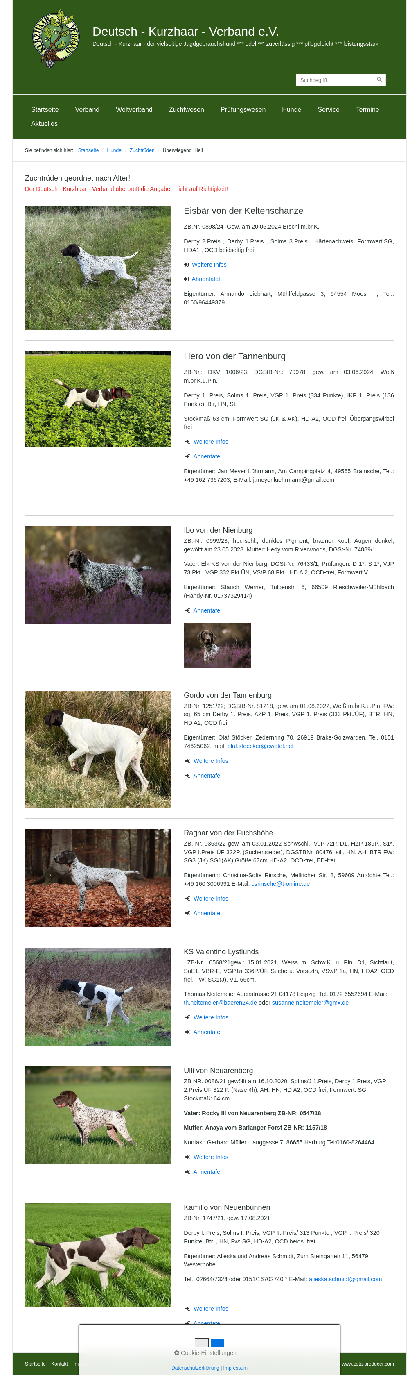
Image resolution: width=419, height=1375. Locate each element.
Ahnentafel (206, 279)
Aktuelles (44, 123)
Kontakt (59, 1364)
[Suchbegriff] (341, 80)
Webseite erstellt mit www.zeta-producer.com (345, 1364)
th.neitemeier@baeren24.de (221, 1002)
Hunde (291, 109)
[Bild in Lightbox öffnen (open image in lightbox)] (98, 268)
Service (328, 109)
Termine (367, 109)
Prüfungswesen (243, 109)
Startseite (45, 109)
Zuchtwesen (186, 109)
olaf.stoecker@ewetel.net (261, 746)
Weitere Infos (209, 264)
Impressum (85, 1364)
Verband (87, 109)
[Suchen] (379, 80)
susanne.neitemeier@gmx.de (310, 1002)
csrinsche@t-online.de (281, 883)
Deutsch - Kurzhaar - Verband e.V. (185, 31)
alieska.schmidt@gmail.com (345, 1279)
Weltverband (134, 109)
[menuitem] (45, 110)
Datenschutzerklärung (127, 1364)
